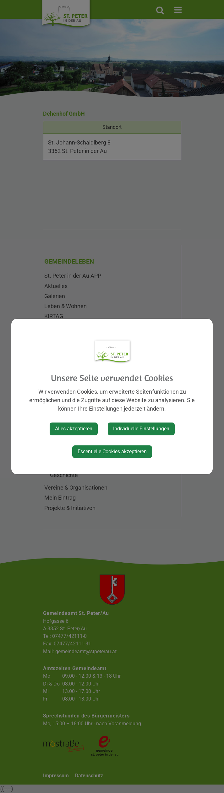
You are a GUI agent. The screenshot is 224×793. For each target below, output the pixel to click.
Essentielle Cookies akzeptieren (112, 451)
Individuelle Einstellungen (141, 429)
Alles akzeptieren (73, 429)
